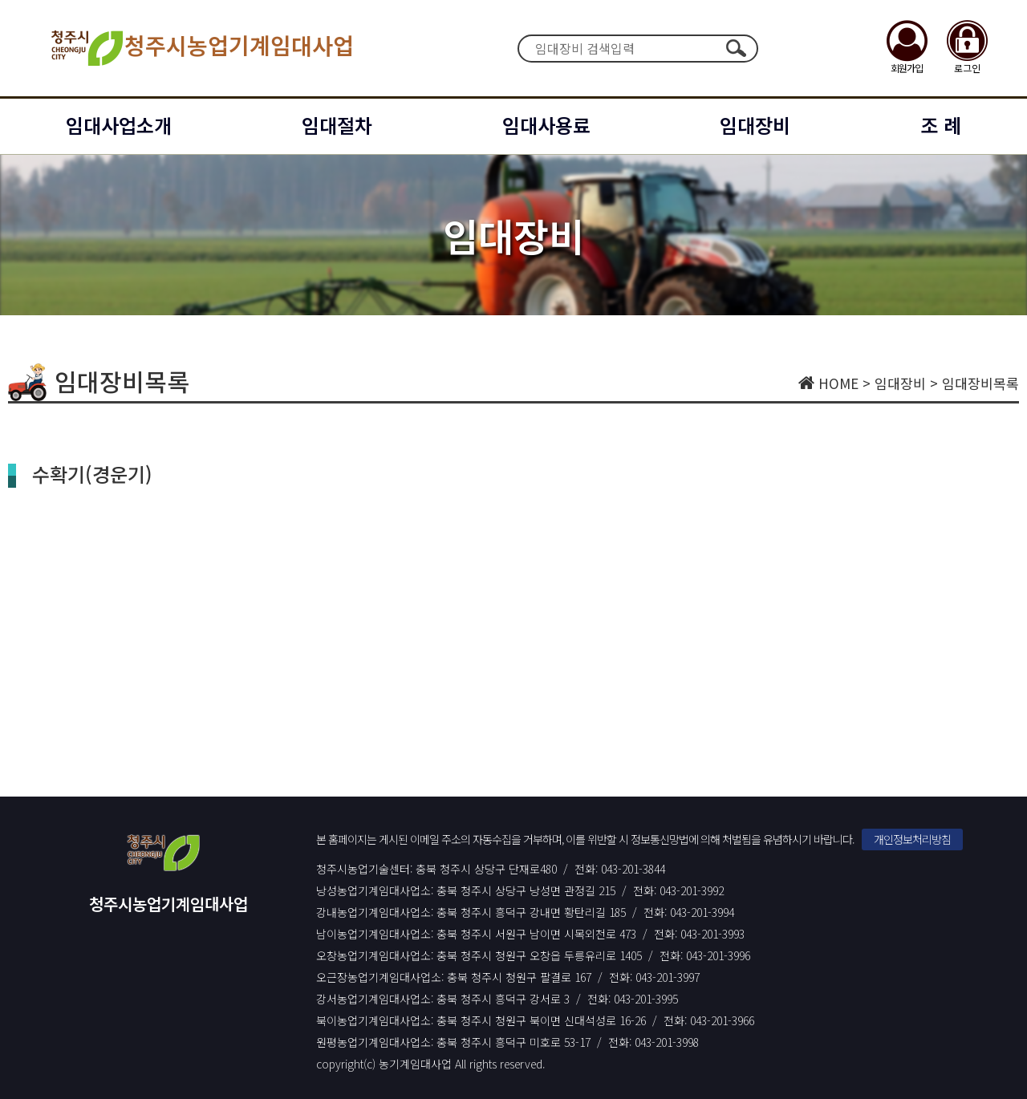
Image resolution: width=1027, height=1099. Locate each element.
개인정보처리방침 (912, 839)
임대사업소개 (119, 125)
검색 (736, 48)
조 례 (940, 125)
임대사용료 (546, 125)
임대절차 (337, 125)
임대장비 (755, 125)
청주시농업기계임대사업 (201, 48)
